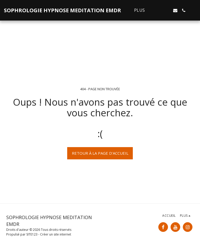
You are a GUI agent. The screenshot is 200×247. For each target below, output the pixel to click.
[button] (158, 10)
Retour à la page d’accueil (100, 153)
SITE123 (32, 234)
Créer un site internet (55, 234)
